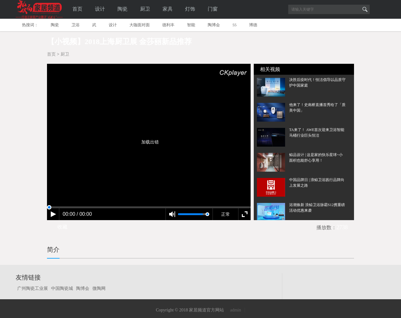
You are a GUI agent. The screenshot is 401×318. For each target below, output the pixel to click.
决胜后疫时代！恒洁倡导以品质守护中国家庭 (317, 83)
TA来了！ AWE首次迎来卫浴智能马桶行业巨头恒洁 (316, 133)
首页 (77, 9)
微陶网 (99, 288)
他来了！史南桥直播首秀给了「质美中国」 (317, 108)
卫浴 (75, 25)
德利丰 (168, 25)
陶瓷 (122, 9)
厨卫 (145, 9)
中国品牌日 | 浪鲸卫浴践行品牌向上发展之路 (316, 183)
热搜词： (30, 25)
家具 (168, 9)
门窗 (213, 9)
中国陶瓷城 (62, 288)
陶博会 (214, 25)
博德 (253, 25)
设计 (100, 9)
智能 (191, 25)
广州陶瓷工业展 (32, 288)
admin (235, 310)
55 (234, 25)
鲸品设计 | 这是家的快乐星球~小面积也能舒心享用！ (316, 158)
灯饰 (190, 9)
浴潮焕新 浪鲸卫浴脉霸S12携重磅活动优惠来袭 (317, 208)
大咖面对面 (139, 25)
